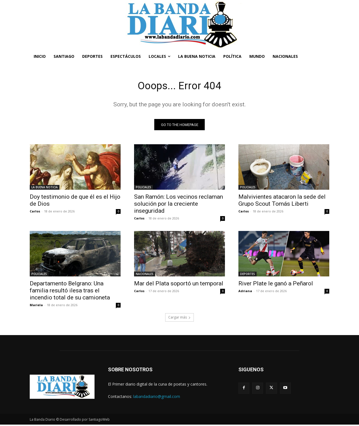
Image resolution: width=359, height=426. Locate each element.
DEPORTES (247, 275)
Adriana (245, 292)
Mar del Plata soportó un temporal (178, 284)
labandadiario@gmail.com (156, 397)
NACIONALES (144, 275)
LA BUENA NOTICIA (44, 189)
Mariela (36, 306)
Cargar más (179, 318)
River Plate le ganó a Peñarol (275, 284)
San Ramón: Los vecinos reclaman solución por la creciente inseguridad (178, 205)
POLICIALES (143, 189)
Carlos (35, 212)
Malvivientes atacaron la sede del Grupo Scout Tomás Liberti (282, 202)
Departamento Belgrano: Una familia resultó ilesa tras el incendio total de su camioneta (70, 291)
